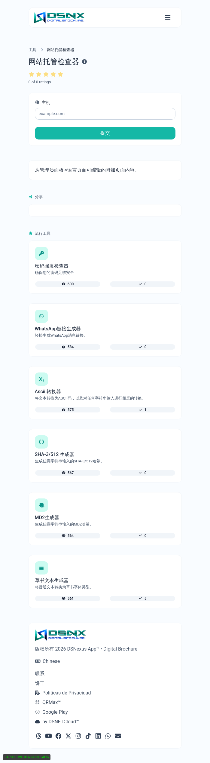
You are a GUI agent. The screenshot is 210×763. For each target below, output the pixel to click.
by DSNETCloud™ (57, 722)
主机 (42, 102)
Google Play (51, 712)
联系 (39, 673)
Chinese (47, 661)
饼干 (39, 683)
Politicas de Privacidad (63, 693)
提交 (105, 133)
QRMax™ (48, 702)
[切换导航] (168, 17)
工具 (32, 49)
